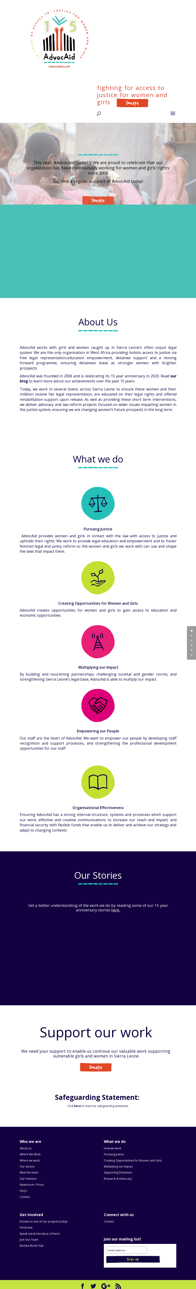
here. (115, 910)
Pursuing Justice (114, 1154)
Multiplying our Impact (118, 1166)
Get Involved (96, 1068)
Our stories (27, 1166)
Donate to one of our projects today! (44, 1221)
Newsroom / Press (32, 1185)
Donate (128, 102)
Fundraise (26, 1227)
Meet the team (29, 1172)
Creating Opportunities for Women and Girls (133, 1160)
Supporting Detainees (118, 1172)
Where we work (30, 1160)
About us (25, 1148)
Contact (25, 1197)
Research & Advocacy (118, 1179)
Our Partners (28, 1179)
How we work (112, 1148)
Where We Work (30, 1154)
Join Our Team (29, 1240)
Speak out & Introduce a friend (39, 1234)
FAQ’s (23, 1191)
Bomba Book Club (32, 1246)
